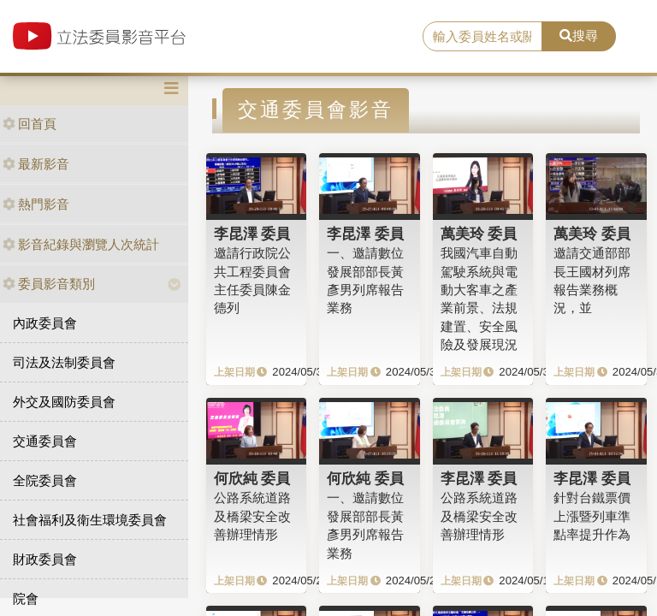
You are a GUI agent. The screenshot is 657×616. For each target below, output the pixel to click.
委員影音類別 (49, 283)
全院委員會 (45, 480)
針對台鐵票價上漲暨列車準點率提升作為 (591, 516)
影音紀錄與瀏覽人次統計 (81, 244)
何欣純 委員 (252, 478)
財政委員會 (45, 559)
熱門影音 (36, 204)
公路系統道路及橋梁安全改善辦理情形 (252, 516)
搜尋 (578, 35)
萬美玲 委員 (479, 233)
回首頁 (29, 123)
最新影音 (36, 164)
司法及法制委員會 (64, 362)
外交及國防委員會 (64, 401)
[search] (482, 36)
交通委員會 (45, 441)
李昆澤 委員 (252, 233)
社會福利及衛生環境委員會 (90, 519)
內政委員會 (45, 323)
